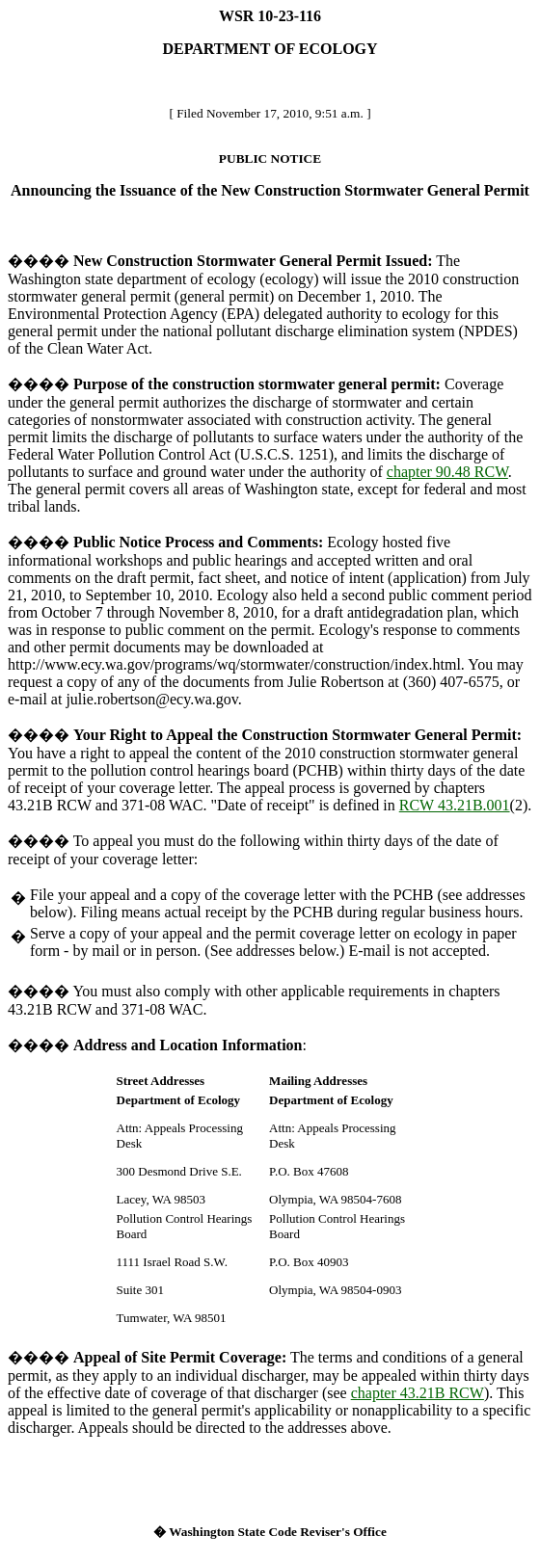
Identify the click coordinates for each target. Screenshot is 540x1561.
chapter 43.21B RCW (417, 1393)
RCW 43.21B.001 (454, 805)
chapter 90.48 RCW (447, 471)
